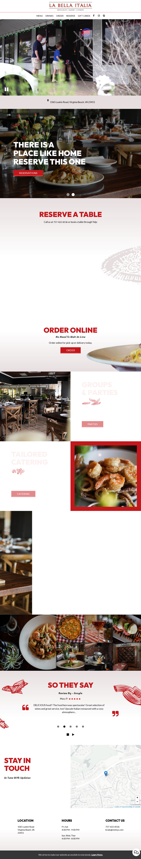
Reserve (70, 16)
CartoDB (137, 807)
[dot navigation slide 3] (71, 727)
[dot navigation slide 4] (77, 727)
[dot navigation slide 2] (64, 727)
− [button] (137, 802)
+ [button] (137, 798)
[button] (6, 90)
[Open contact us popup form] (136, 852)
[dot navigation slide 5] (83, 727)
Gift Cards (84, 16)
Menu (39, 16)
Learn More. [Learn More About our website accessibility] (97, 854)
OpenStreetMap (127, 807)
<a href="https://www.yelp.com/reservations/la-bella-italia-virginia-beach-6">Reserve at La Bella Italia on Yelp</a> (70, 262)
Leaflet (117, 807)
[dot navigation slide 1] (58, 727)
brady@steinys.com (114, 830)
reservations (28, 173)
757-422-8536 (61, 222)
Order (59, 16)
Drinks (49, 16)
